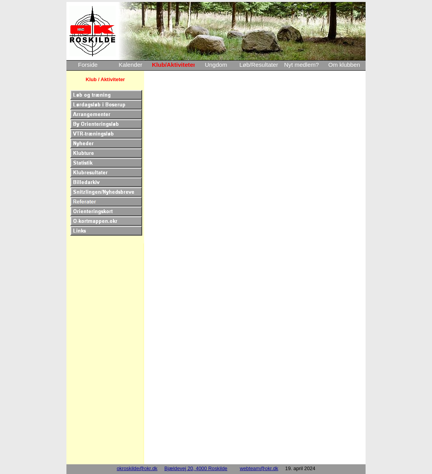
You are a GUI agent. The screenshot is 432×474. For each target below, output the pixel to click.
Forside (88, 64)
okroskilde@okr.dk (137, 468)
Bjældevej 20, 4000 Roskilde (195, 468)
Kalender (131, 64)
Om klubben (344, 64)
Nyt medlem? (301, 64)
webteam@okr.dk (259, 468)
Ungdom (216, 64)
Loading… (256, 270)
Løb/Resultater (258, 64)
